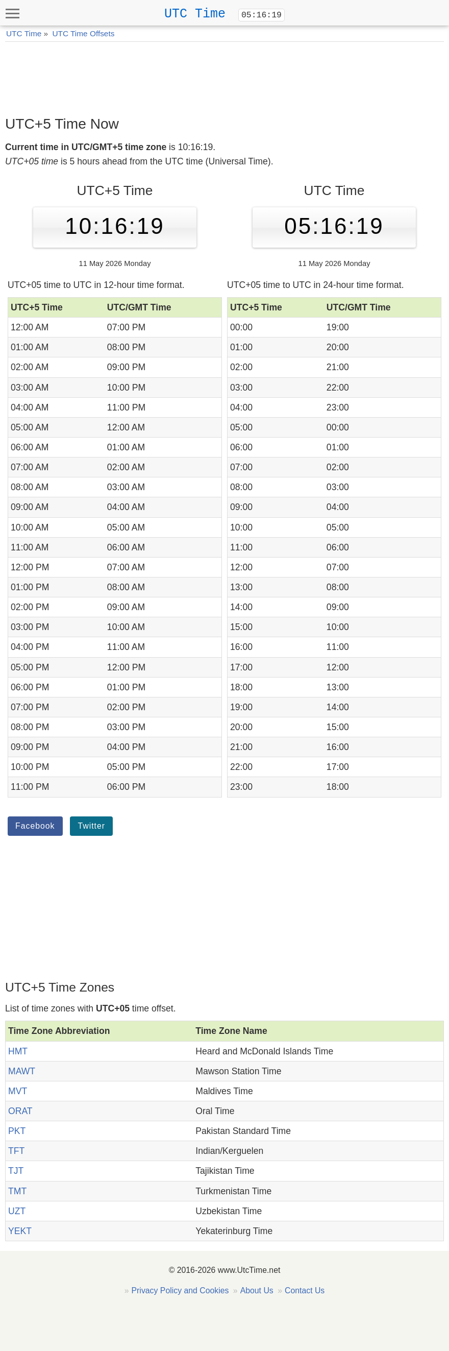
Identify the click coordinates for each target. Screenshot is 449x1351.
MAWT (21, 1071)
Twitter (91, 826)
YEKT (20, 1231)
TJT (15, 1171)
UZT (17, 1211)
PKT (17, 1131)
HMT (18, 1051)
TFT (16, 1151)
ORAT (20, 1111)
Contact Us (305, 1290)
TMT (17, 1191)
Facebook (35, 826)
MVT (17, 1091)
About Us (256, 1290)
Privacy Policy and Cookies (180, 1290)
